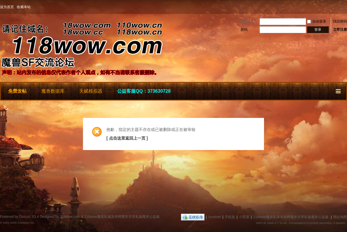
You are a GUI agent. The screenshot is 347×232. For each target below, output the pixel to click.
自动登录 (316, 21)
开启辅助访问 (345, 7)
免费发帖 (17, 91)
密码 (244, 30)
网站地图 (340, 217)
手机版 (230, 217)
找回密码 (340, 21)
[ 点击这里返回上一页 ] (127, 138)
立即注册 (340, 30)
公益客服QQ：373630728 (144, 91)
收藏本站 (24, 7)
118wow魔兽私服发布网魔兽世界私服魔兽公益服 (290, 217)
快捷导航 (338, 90)
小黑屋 (244, 217)
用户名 (245, 21)
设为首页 (7, 7)
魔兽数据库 (52, 91)
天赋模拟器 (90, 91)
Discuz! (25, 217)
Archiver (214, 217)
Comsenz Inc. (26, 222)
